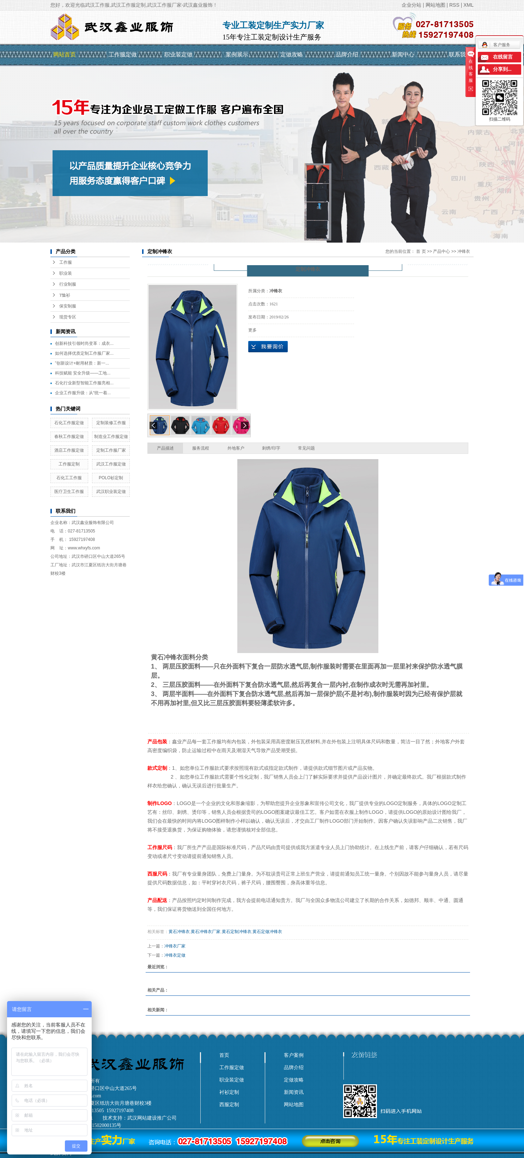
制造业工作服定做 (111, 436)
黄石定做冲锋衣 (267, 931)
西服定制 (229, 1104)
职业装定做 (178, 54)
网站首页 (64, 54)
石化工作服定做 (69, 422)
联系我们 (460, 54)
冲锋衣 (463, 251)
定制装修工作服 (111, 422)
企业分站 (411, 5)
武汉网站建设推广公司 (152, 1118)
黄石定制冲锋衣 (236, 931)
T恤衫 (64, 295)
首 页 (421, 251)
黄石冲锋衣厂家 (205, 931)
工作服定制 (69, 464)
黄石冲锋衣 (179, 931)
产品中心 (441, 251)
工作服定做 (123, 54)
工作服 (65, 262)
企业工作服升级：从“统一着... (83, 392)
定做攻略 (291, 54)
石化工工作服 (69, 477)
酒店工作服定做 (69, 450)
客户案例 (294, 1055)
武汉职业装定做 (111, 491)
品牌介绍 (347, 54)
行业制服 (67, 284)
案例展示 (237, 54)
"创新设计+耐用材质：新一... (82, 363)
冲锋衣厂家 (174, 946)
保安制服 (67, 306)
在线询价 (268, 346)
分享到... (502, 69)
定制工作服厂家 (111, 450)
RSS (454, 5)
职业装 (65, 273)
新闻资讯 (294, 1092)
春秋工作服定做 (69, 436)
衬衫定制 (229, 1092)
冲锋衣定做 (174, 955)
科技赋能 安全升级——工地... (82, 373)
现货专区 (67, 317)
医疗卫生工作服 (69, 491)
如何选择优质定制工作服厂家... (84, 353)
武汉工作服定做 (111, 464)
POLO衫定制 (111, 477)
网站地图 (435, 5)
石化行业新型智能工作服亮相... (84, 382)
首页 (224, 1055)
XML (468, 5)
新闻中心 (403, 54)
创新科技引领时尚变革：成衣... (84, 343)
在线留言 (503, 57)
